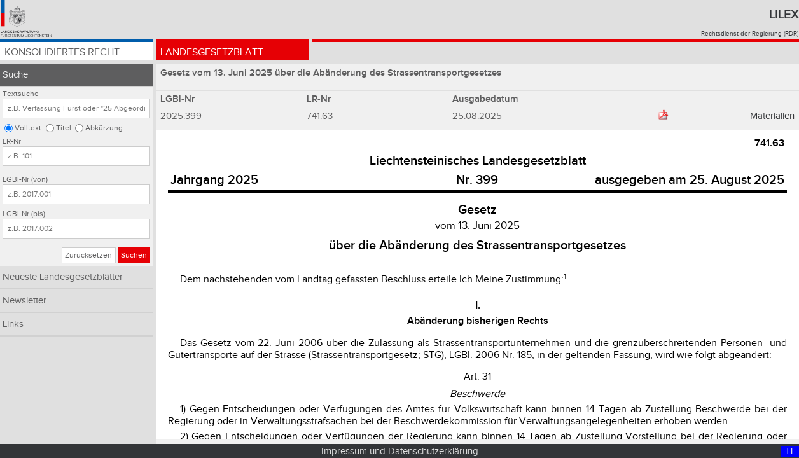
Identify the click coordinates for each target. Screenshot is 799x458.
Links (13, 324)
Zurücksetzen (88, 255)
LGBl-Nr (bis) (24, 214)
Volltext (28, 128)
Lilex (783, 15)
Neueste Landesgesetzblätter (63, 277)
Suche (15, 74)
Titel (63, 128)
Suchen (134, 255)
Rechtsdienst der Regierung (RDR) (749, 34)
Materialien (772, 116)
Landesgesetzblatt (211, 52)
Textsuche (21, 94)
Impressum (344, 451)
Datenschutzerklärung (433, 451)
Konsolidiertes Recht (62, 52)
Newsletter (24, 300)
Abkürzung (104, 128)
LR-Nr (12, 141)
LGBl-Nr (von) (25, 179)
